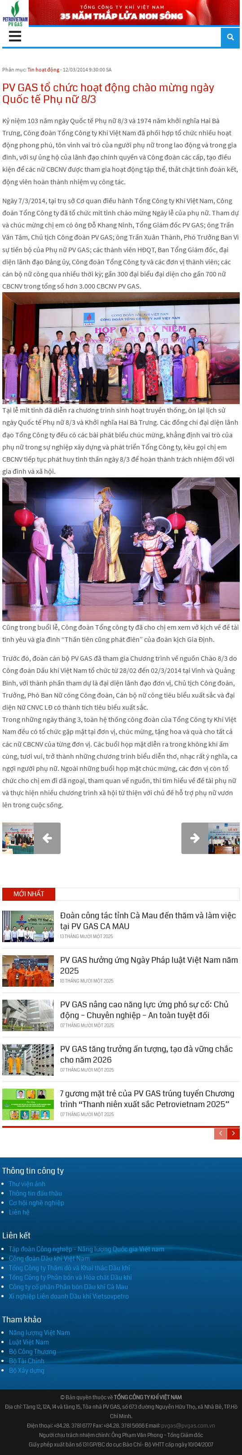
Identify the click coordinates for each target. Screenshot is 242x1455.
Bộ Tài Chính (26, 1361)
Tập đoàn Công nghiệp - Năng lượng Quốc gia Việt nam (86, 1249)
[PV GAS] (15, 13)
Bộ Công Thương (32, 1351)
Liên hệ (19, 1212)
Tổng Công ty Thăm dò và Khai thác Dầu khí (69, 1268)
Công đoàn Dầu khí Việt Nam (49, 1258)
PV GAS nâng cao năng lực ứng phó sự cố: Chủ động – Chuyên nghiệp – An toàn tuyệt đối (144, 1010)
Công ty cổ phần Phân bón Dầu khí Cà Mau (68, 1286)
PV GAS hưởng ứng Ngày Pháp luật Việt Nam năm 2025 (149, 965)
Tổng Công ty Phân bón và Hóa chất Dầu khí (70, 1277)
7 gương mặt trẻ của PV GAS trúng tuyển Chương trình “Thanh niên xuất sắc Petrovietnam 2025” (147, 1099)
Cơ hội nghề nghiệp (36, 1202)
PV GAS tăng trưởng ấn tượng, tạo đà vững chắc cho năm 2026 (146, 1054)
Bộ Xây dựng (26, 1370)
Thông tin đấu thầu (35, 1193)
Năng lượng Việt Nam (39, 1332)
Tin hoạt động (43, 69)
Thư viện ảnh (27, 1183)
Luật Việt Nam (29, 1342)
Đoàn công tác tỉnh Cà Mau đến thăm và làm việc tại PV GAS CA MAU (148, 921)
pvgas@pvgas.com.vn (188, 1426)
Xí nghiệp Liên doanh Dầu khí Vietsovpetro (69, 1296)
